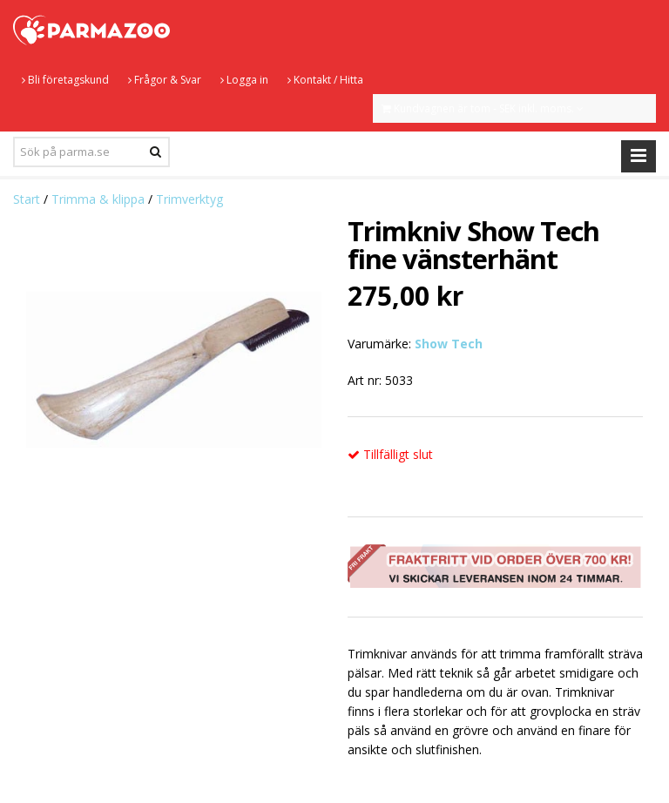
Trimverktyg (189, 199)
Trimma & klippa (98, 199)
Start (26, 199)
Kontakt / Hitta (325, 79)
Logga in (244, 79)
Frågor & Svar (164, 79)
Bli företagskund (65, 79)
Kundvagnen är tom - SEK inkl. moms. (483, 108)
